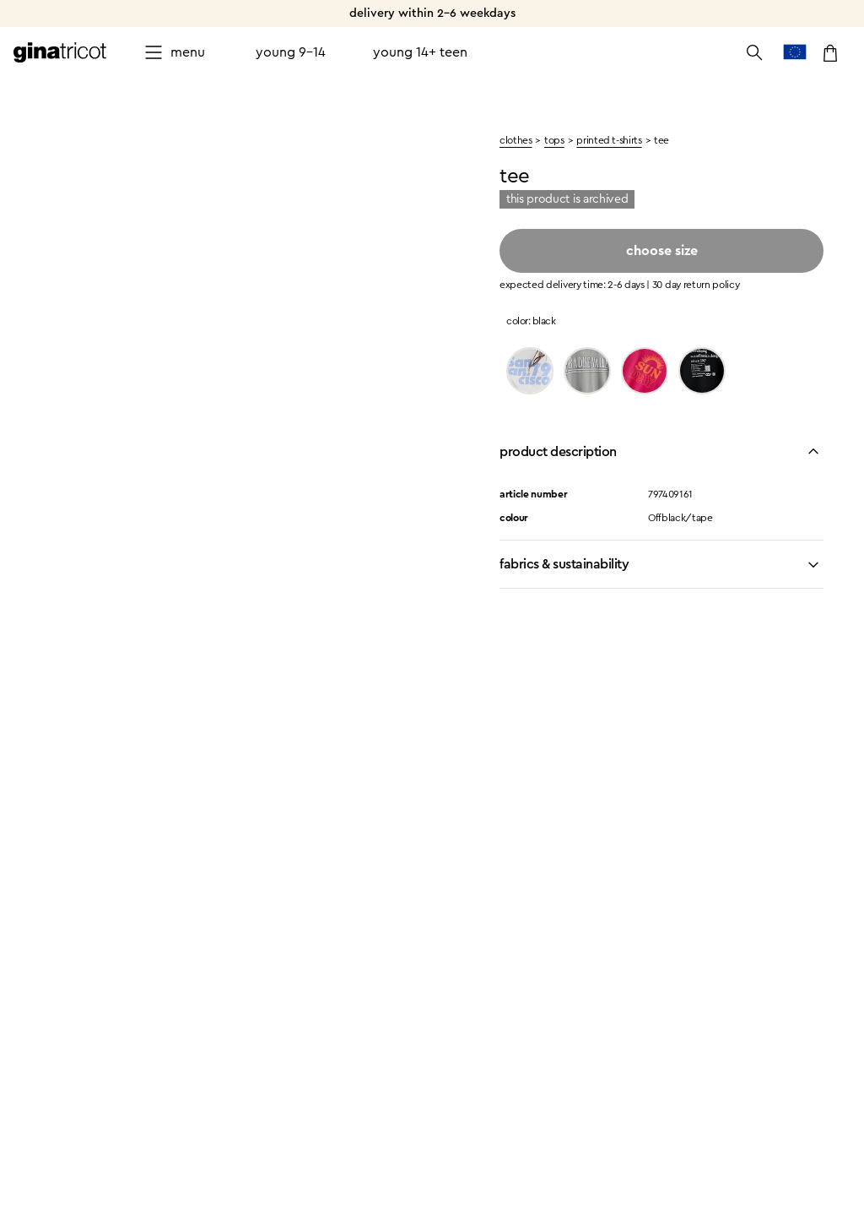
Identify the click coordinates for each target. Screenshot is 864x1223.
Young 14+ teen (420, 52)
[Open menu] (174, 52)
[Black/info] (702, 370)
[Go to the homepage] (60, 52)
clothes (516, 140)
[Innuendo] (644, 370)
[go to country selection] (795, 52)
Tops (554, 140)
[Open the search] (754, 52)
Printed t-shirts (608, 140)
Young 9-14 (291, 52)
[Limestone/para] (587, 370)
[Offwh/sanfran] (530, 370)
